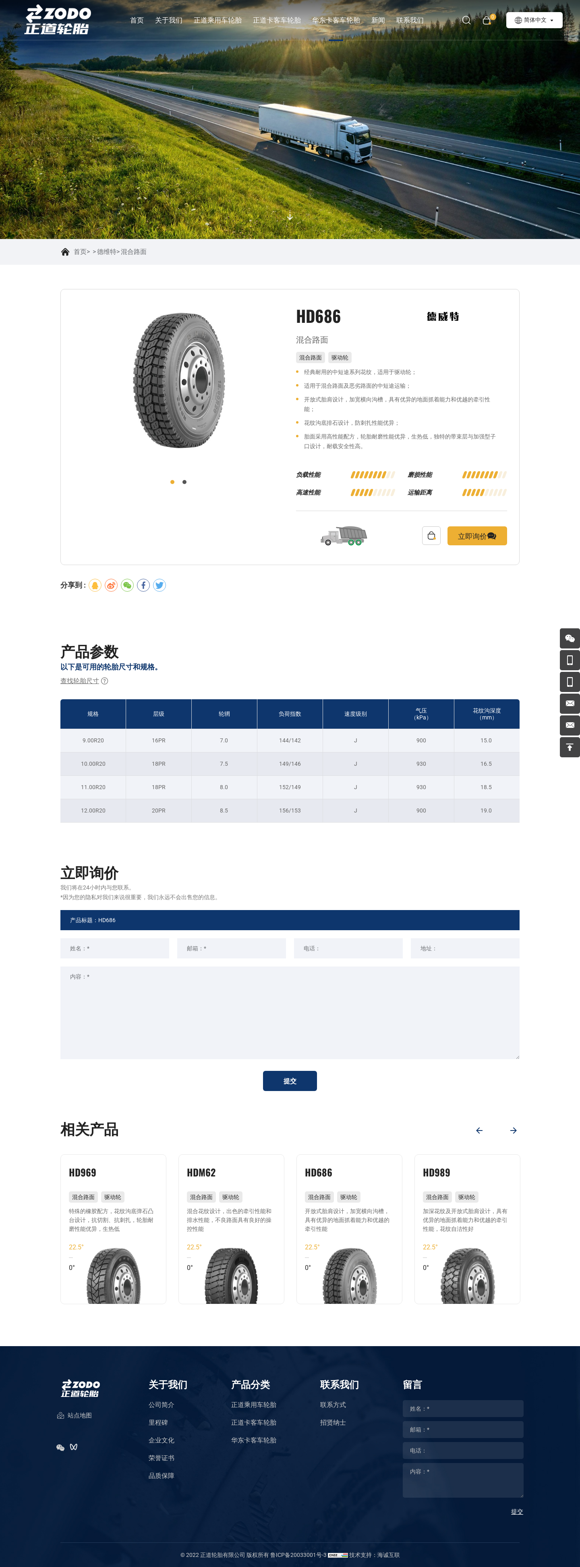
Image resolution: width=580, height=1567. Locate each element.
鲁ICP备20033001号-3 (298, 1555)
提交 (290, 1081)
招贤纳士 (333, 1422)
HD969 (82, 1172)
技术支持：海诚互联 (374, 1555)
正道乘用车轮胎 (218, 20)
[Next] (514, 1130)
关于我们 (168, 20)
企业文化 (161, 1440)
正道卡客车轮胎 (277, 20)
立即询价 (477, 536)
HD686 (318, 1172)
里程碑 (158, 1422)
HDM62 (201, 1172)
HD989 (436, 1172)
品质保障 (161, 1476)
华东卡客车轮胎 (336, 20)
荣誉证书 (161, 1458)
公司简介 (161, 1405)
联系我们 (410, 20)
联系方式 (333, 1405)
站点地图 (74, 1416)
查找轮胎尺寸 (84, 681)
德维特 (106, 252)
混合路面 (134, 252)
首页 (137, 20)
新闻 (378, 20)
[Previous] (479, 1130)
